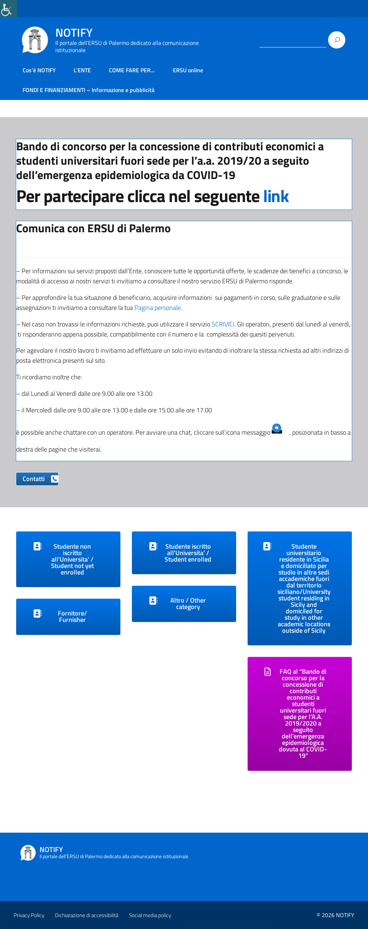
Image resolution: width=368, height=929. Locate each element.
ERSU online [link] (188, 70)
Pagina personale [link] (157, 307)
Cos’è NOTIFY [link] (39, 70)
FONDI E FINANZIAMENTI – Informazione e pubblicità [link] (89, 90)
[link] (8, 8)
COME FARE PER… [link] (132, 70)
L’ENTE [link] (82, 70)
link (276, 196)
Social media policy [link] (150, 915)
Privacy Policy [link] (29, 915)
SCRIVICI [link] (223, 324)
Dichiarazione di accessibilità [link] (86, 915)
